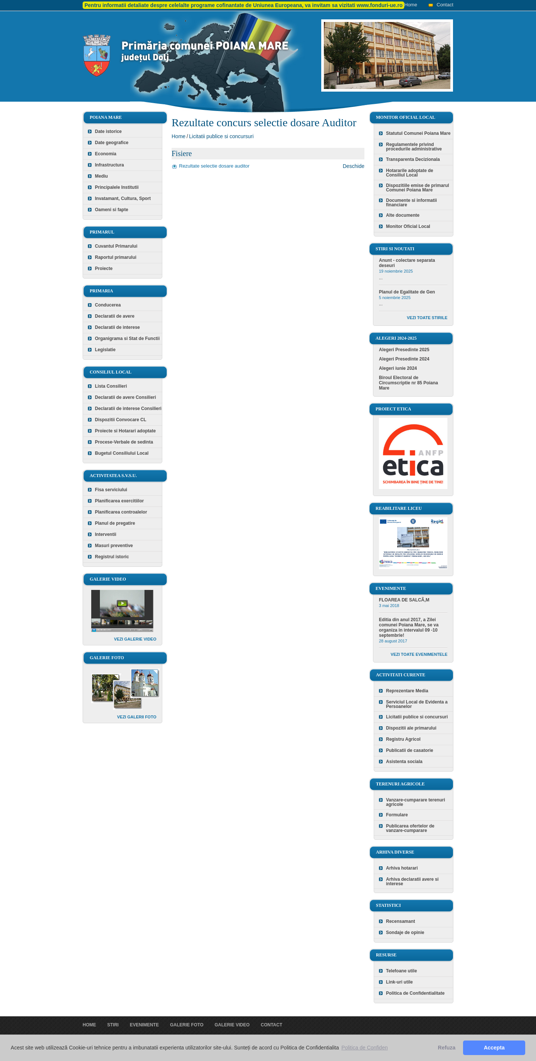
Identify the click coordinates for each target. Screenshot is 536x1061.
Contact (445, 4)
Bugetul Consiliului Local (122, 453)
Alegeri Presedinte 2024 (404, 359)
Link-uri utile (399, 982)
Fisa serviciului (111, 489)
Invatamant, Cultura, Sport (123, 198)
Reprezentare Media (407, 690)
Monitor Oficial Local (408, 226)
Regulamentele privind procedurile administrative (414, 147)
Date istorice (108, 131)
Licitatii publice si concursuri (221, 136)
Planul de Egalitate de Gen (407, 292)
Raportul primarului (115, 257)
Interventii (105, 534)
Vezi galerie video (135, 639)
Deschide (353, 166)
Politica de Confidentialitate (415, 993)
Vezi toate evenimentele (419, 654)
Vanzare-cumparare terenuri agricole (415, 802)
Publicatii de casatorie (409, 750)
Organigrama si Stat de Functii (127, 338)
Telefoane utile (401, 970)
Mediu (101, 176)
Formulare (397, 814)
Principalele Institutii (116, 187)
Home (410, 4)
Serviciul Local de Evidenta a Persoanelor (416, 704)
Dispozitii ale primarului (411, 728)
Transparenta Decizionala (413, 159)
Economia (105, 153)
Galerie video (231, 1024)
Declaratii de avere (114, 316)
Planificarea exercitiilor (119, 501)
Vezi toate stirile (427, 317)
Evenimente (144, 1024)
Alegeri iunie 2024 (398, 368)
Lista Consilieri (111, 386)
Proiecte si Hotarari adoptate (125, 430)
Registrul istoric (112, 556)
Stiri (113, 1024)
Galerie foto (187, 1024)
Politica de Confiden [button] (364, 1048)
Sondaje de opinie (405, 932)
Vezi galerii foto (136, 717)
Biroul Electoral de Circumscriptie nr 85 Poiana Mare (408, 383)
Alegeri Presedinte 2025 (404, 349)
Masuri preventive (114, 545)
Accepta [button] (494, 1048)
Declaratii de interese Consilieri (128, 408)
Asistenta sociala (404, 761)
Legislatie (105, 349)
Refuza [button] (446, 1048)
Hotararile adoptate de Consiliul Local (409, 173)
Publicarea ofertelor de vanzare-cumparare (410, 828)
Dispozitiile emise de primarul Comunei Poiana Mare (417, 188)
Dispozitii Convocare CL (120, 419)
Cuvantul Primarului (116, 246)
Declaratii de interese (117, 327)
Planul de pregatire (115, 523)
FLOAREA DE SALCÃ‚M (404, 600)
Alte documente (402, 215)
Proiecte (103, 268)
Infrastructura (109, 165)
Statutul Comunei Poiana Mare (418, 133)
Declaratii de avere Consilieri (125, 397)
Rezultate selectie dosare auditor (214, 166)
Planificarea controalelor (121, 512)
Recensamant (400, 921)
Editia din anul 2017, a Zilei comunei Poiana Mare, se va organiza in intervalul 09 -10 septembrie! (408, 627)
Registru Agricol (403, 739)
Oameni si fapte (111, 209)
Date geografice (111, 142)
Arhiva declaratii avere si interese (412, 881)
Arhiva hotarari (402, 868)
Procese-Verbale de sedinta (124, 442)
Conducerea (108, 305)
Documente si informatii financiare (411, 202)
